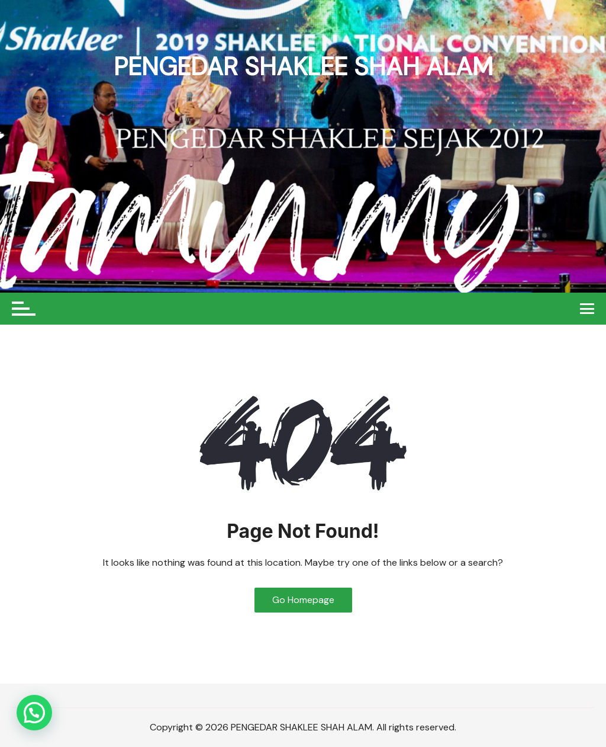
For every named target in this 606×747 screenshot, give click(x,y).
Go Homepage (303, 600)
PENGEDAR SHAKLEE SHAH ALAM (303, 66)
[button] (34, 712)
